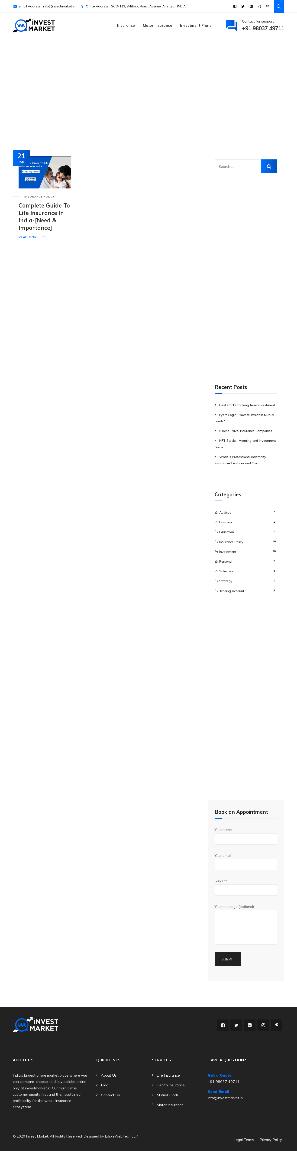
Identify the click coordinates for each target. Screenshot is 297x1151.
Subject (246, 887)
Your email (246, 861)
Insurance (126, 25)
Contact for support (263, 26)
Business (225, 522)
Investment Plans (195, 25)
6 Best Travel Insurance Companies (245, 431)
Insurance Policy (39, 196)
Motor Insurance (157, 25)
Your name (246, 835)
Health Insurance (171, 1085)
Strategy (225, 581)
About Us (109, 1075)
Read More (29, 237)
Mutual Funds (168, 1095)
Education (226, 532)
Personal (225, 561)
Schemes (226, 571)
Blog (104, 1085)
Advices (225, 512)
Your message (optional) (246, 924)
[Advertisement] (249, 281)
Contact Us (110, 1095)
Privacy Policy (271, 1140)
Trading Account (231, 591)
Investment (227, 552)
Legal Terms (244, 1140)
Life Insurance (168, 1075)
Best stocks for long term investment (247, 405)
